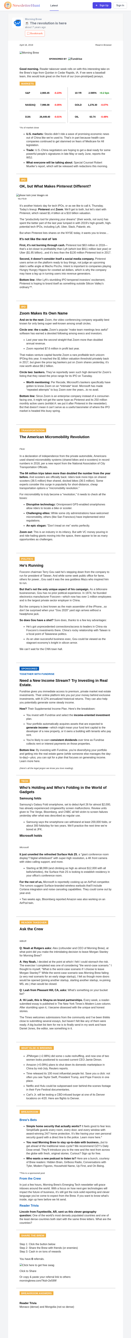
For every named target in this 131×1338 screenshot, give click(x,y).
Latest (54, 5)
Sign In (120, 5)
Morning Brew (33, 19)
